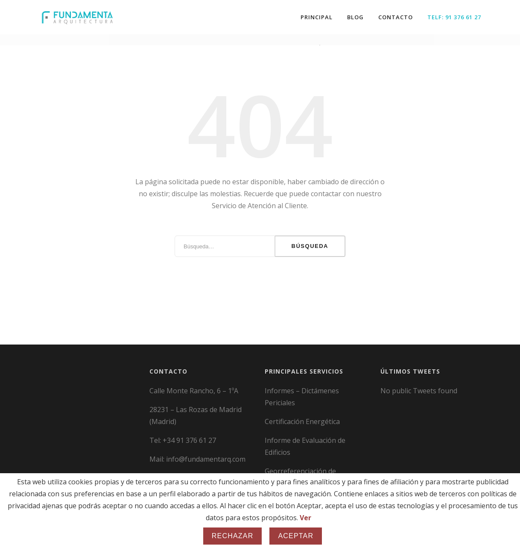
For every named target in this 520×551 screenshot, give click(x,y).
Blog (355, 17)
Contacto (395, 17)
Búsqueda (310, 242)
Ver (305, 517)
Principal (317, 17)
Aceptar (295, 535)
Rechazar (233, 535)
